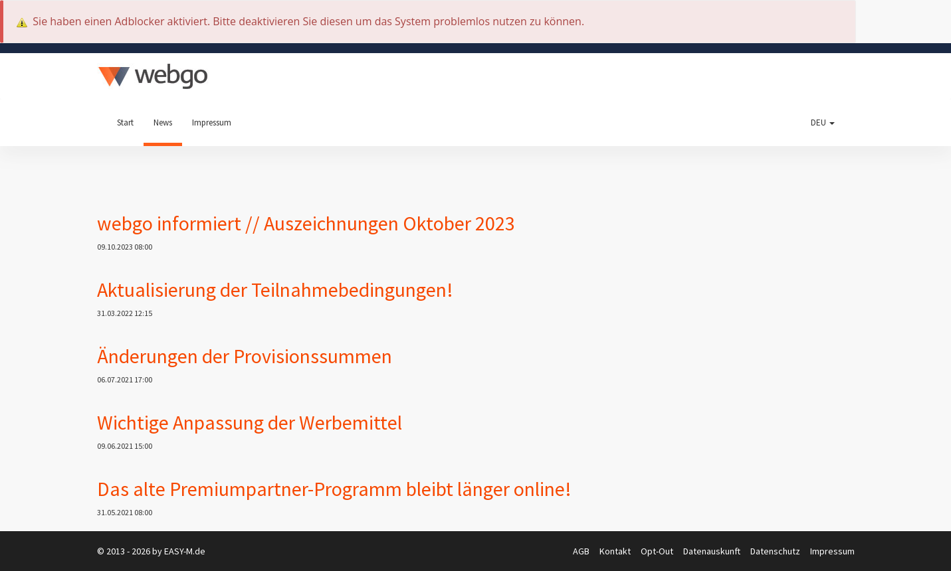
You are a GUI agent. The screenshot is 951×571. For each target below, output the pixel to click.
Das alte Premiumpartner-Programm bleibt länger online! (334, 488)
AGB (582, 551)
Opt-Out (658, 551)
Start (125, 122)
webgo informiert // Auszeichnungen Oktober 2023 (306, 223)
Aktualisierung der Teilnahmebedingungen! (275, 289)
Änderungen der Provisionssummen (244, 355)
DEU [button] (823, 122)
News (163, 122)
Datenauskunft (712, 551)
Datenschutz (776, 551)
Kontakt (616, 551)
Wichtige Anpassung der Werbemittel (249, 422)
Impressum (211, 122)
